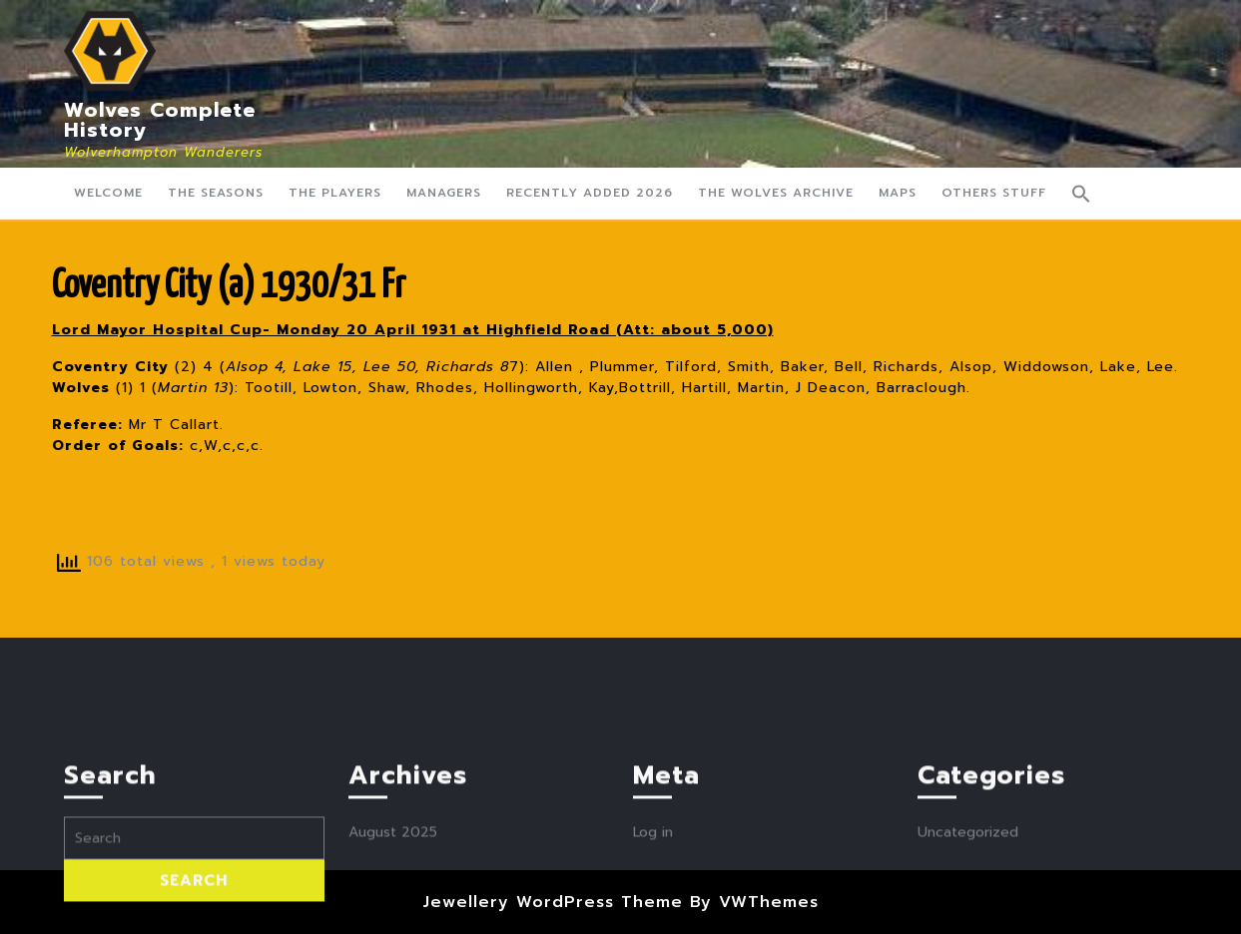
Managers (443, 193)
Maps (898, 193)
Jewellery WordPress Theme (552, 902)
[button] (1081, 194)
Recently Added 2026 (589, 193)
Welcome (108, 193)
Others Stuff (993, 193)
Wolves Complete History (160, 120)
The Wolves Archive (776, 193)
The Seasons (216, 193)
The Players (335, 193)
